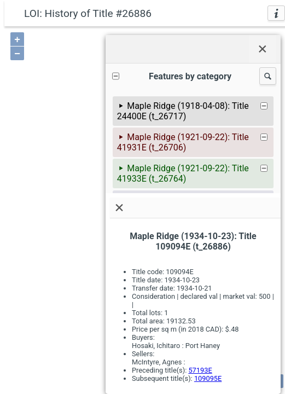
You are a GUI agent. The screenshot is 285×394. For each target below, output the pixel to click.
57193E (200, 370)
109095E (208, 378)
